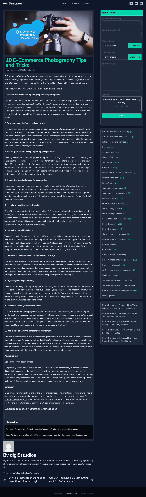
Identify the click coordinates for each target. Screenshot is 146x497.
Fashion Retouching (110, 177)
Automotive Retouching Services (117, 136)
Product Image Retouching (114, 254)
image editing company (112, 188)
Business (106, 147)
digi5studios (30, 70)
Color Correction (109, 162)
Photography (108, 244)
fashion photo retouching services (117, 172)
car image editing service (113, 152)
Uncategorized (108, 295)
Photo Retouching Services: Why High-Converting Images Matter (119, 315)
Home (65, 3)
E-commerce (20, 429)
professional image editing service (117, 270)
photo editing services (112, 208)
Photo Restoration (110, 224)
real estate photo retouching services (118, 285)
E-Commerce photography (65, 186)
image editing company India (114, 193)
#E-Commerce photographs (22, 435)
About (87, 3)
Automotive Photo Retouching (116, 131)
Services (76, 3)
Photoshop (107, 249)
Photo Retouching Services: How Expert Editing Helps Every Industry (120, 323)
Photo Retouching (110, 229)
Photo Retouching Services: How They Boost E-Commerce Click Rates (119, 340)
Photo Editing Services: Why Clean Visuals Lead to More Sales (121, 331)
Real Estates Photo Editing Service (118, 290)
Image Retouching (110, 198)
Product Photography (111, 265)
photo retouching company (114, 234)
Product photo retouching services (65, 429)
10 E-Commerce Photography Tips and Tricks (46, 63)
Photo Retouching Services (21, 361)
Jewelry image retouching (113, 203)
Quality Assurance (110, 275)
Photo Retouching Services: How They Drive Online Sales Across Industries (119, 307)
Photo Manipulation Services (115, 218)
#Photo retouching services (45, 435)
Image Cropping (109, 183)
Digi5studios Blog (70, 494)
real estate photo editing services (117, 280)
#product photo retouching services (72, 435)
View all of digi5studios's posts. (21, 473)
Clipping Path (108, 157)
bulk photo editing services (114, 141)
